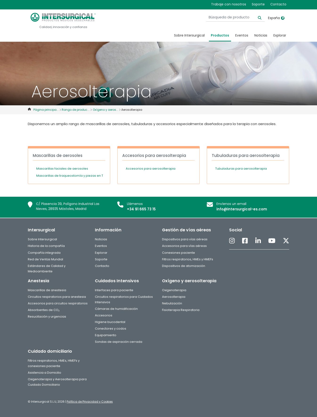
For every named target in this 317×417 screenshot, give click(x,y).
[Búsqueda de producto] (235, 17)
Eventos (241, 35)
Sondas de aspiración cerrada (118, 341)
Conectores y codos (110, 328)
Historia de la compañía (46, 246)
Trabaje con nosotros (228, 4)
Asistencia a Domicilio (44, 372)
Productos (220, 35)
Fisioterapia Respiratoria (180, 310)
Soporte (258, 4)
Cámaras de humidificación (116, 309)
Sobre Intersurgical (189, 35)
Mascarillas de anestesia (47, 290)
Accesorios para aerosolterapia (150, 168)
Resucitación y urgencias (47, 316)
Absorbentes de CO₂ (44, 310)
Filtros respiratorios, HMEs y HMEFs (187, 259)
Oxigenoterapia (174, 290)
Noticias (260, 35)
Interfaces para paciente (114, 290)
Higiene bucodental (110, 322)
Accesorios (103, 315)
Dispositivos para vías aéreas (184, 239)
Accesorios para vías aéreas (184, 246)
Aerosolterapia (173, 296)
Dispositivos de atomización (183, 266)
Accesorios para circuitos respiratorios (58, 303)
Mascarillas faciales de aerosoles (62, 168)
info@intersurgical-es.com (241, 209)
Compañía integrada (44, 252)
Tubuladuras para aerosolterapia (241, 168)
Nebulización (172, 303)
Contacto (278, 4)
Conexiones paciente (178, 252)
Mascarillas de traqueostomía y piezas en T (69, 175)
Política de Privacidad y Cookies (90, 402)
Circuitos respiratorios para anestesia (57, 296)
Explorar (279, 35)
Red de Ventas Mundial (45, 259)
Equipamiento (105, 335)
